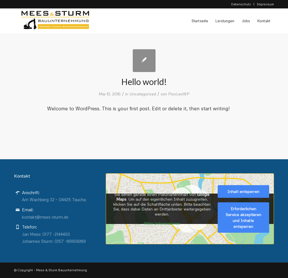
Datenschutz (241, 4)
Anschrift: (31, 192)
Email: (27, 209)
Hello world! (144, 82)
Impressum (265, 4)
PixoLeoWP (179, 93)
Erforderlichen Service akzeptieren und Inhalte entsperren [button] (243, 217)
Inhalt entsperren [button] (244, 191)
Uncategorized (142, 93)
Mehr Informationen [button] (162, 223)
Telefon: (29, 226)
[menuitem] (241, 4)
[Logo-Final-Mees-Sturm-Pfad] (51, 22)
